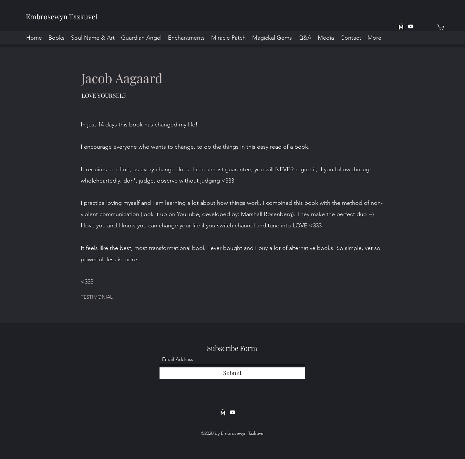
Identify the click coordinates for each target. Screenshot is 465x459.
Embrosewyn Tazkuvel (61, 16)
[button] (440, 26)
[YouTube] (411, 26)
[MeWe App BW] (401, 26)
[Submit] (232, 373)
